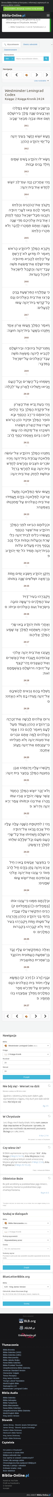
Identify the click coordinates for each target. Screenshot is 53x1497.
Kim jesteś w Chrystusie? (12, 1450)
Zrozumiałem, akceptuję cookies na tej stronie (23, 9)
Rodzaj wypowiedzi (10, 1236)
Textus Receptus (10, 1376)
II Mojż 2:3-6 (37, 1162)
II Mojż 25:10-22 (22, 1165)
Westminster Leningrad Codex (15, 1389)
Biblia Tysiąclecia (10, 1403)
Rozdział (6, 1058)
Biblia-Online (13, 15)
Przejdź (26, 1077)
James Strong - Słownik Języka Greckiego (19, 1427)
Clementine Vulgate (11, 1373)
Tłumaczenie (9, 54)
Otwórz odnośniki (30, 44)
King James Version (11, 1378)
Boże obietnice (9, 1471)
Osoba (5, 1244)
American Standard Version (14, 1370)
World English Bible (11, 1383)
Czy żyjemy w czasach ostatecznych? (18, 1458)
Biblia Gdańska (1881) (12, 1355)
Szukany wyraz (8, 1253)
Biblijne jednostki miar (12, 1455)
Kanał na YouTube (10, 1481)
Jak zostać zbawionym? (12, 1447)
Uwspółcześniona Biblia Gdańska (16, 1368)
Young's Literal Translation (13, 1381)
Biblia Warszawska (10, 1357)
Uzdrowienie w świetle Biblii (13, 1453)
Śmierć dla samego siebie (13, 1460)
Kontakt (6, 1488)
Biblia (5, 1042)
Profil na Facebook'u (11, 1483)
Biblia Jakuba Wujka (11, 1360)
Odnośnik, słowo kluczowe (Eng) (15, 1291)
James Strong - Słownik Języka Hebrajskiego (20, 1425)
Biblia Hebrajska (9, 1400)
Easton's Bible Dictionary (12, 1430)
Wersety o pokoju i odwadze (14, 1465)
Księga (5, 1050)
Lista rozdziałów (41, 81)
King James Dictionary (11, 1436)
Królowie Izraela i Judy (12, 1468)
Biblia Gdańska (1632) (12, 1352)
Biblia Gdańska (9, 1398)
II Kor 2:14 (43, 1135)
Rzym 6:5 (45, 1192)
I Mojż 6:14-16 (16, 1156)
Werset (5, 1067)
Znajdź (26, 1267)
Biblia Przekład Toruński (12, 1365)
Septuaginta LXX (10, 1386)
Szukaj (26, 1304)
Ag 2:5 (45, 1105)
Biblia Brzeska (9, 1350)
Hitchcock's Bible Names (12, 1433)
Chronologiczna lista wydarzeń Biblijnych (19, 1463)
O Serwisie (7, 1486)
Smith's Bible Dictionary (12, 1438)
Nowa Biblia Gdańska (12, 1363)
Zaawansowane (10, 50)
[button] (26, 1045)
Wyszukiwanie (11, 44)
